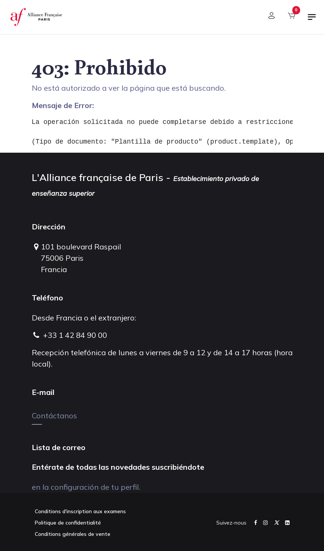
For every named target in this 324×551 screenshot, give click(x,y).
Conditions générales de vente (72, 534)
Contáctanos (54, 415)
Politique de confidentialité (68, 522)
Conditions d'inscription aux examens (80, 511)
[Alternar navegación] (312, 20)
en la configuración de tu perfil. (86, 487)
